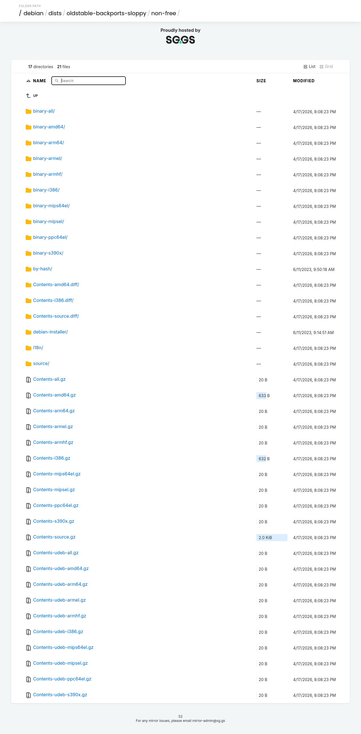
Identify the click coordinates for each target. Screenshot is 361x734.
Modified (304, 80)
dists (55, 13)
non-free (163, 13)
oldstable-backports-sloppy (106, 13)
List (309, 66)
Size (261, 80)
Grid (326, 66)
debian (34, 13)
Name (40, 80)
